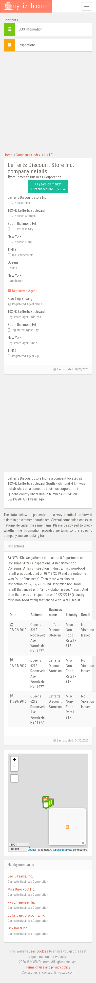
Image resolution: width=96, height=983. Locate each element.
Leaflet (32, 849)
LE (51, 155)
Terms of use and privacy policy (48, 967)
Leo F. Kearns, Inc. (20, 876)
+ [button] (14, 760)
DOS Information (30, 29)
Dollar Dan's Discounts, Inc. (27, 915)
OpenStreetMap (62, 849)
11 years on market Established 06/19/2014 (48, 186)
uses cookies (38, 951)
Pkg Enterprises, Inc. (22, 902)
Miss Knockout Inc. (21, 889)
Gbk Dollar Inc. (18, 928)
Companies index (28, 155)
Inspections (27, 45)
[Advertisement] (46, 101)
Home (8, 155)
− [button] (14, 767)
